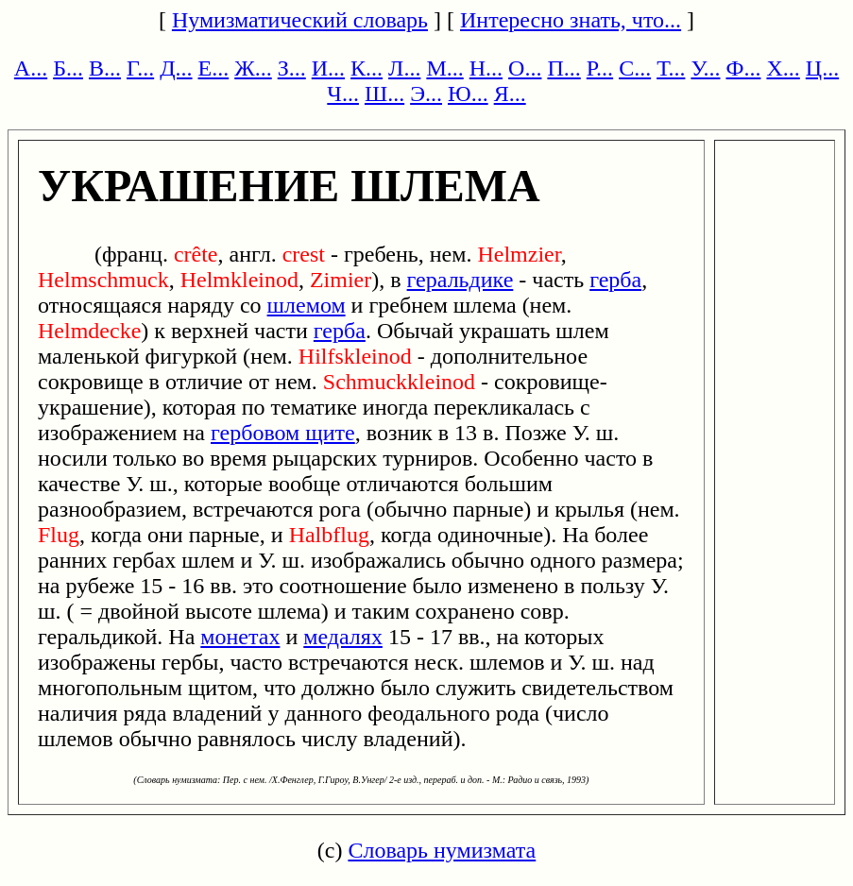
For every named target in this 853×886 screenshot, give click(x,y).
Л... (404, 68)
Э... (426, 93)
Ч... (343, 93)
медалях (343, 636)
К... (366, 68)
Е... (214, 68)
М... (444, 68)
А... (30, 68)
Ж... (253, 68)
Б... (68, 68)
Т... (671, 68)
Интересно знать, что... (570, 20)
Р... (600, 68)
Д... (176, 68)
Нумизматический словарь (300, 20)
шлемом (306, 305)
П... (563, 68)
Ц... (822, 68)
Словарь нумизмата (442, 850)
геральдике (460, 279)
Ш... (384, 93)
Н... (486, 68)
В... (105, 68)
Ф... (742, 68)
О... (524, 68)
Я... (510, 93)
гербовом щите (283, 432)
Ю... (468, 93)
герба (615, 279)
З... (292, 68)
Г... (140, 68)
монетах (240, 636)
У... (705, 68)
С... (635, 68)
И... (328, 68)
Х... (782, 68)
